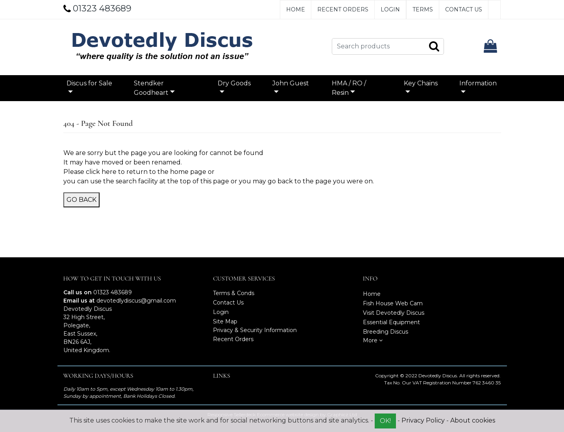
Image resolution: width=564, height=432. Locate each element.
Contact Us (463, 9)
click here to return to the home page (146, 171)
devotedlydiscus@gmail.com (136, 300)
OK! (385, 421)
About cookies (472, 420)
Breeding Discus (385, 331)
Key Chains (421, 83)
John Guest (290, 83)
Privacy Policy (423, 420)
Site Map (225, 321)
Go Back (81, 199)
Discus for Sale (89, 83)
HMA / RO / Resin (349, 87)
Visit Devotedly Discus (393, 312)
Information (478, 83)
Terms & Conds (233, 293)
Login (390, 9)
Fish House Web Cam (393, 303)
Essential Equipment (391, 322)
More (373, 340)
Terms (422, 9)
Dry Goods (234, 83)
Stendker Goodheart (151, 87)
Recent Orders (342, 9)
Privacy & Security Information (255, 330)
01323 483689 (112, 292)
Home (295, 9)
